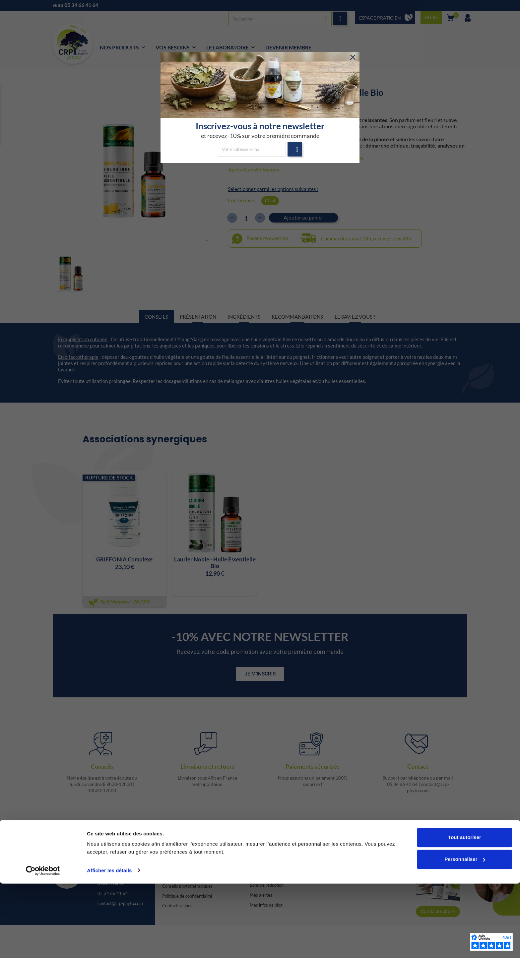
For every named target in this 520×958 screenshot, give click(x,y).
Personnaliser (464, 933)
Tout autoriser (464, 912)
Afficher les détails (109, 945)
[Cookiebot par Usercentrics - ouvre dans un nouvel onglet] (43, 945)
